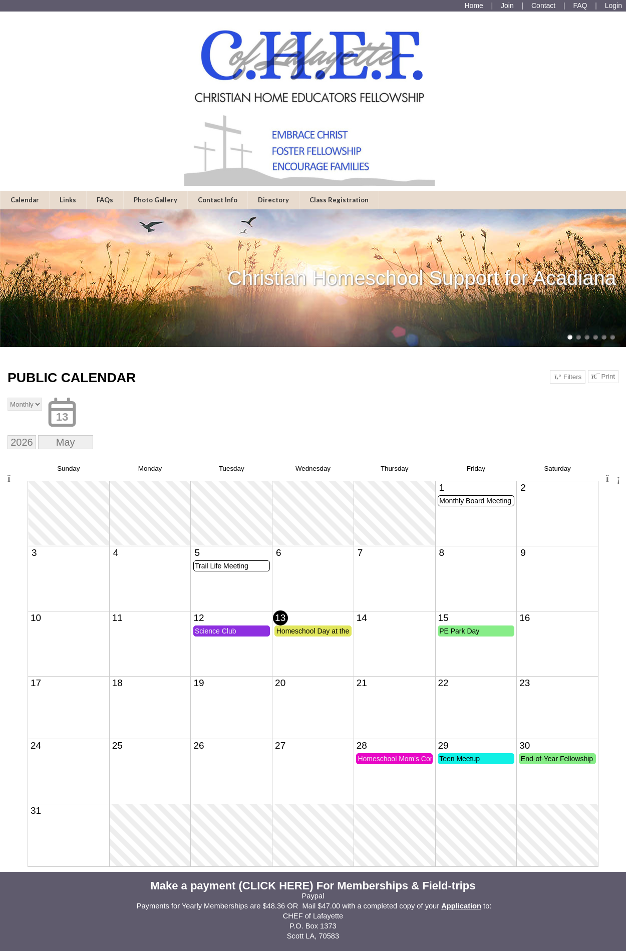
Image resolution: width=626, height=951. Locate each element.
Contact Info (217, 200)
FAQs (105, 200)
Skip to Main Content (313, 946)
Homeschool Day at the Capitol (314, 631)
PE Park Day (459, 631)
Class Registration (339, 200)
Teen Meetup (459, 759)
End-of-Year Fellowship (557, 759)
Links (68, 200)
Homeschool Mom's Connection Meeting (395, 759)
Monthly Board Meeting (475, 501)
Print (603, 376)
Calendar (25, 200)
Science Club (215, 631)
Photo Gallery (155, 200)
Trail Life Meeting (221, 566)
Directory (273, 200)
